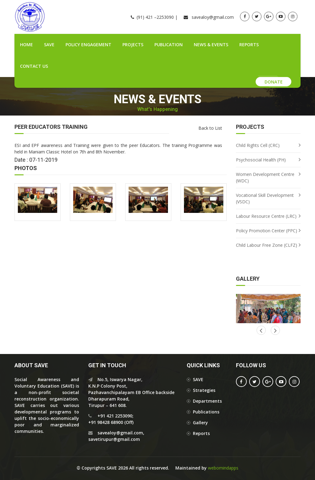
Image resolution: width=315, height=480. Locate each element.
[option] (268, 308)
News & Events (211, 44)
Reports (249, 44)
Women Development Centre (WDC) (265, 177)
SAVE (49, 44)
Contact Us (34, 66)
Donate (274, 82)
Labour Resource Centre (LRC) (266, 216)
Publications (206, 412)
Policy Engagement (88, 44)
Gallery (200, 422)
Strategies (204, 390)
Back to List (210, 128)
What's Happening (157, 109)
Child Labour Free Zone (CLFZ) (266, 245)
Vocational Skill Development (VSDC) (265, 198)
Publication (168, 44)
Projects (132, 44)
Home (26, 44)
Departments (207, 401)
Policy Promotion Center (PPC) (266, 231)
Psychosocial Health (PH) (261, 160)
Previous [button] (275, 330)
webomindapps (223, 468)
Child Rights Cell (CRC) (258, 145)
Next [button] (261, 330)
